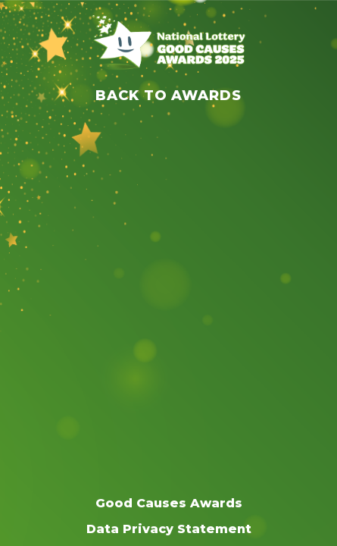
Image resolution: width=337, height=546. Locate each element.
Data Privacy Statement (168, 529)
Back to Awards (168, 95)
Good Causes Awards (168, 503)
